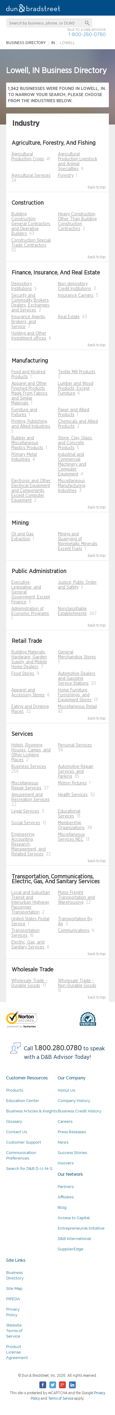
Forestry (66, 175)
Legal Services (25, 811)
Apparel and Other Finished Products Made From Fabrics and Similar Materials (29, 393)
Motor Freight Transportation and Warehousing (76, 898)
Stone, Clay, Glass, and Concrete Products (75, 443)
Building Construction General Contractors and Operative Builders (30, 224)
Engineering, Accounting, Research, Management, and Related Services (28, 844)
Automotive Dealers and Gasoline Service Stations (76, 679)
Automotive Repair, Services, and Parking (76, 772)
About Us (66, 1090)
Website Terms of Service (14, 1331)
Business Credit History (79, 1111)
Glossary (14, 1121)
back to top (97, 187)
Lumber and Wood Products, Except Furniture (75, 389)
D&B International (74, 1238)
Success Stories (72, 1152)
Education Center (22, 1100)
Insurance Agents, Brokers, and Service (28, 322)
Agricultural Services (31, 175)
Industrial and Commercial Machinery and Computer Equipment (72, 464)
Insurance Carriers (76, 295)
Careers (65, 1121)
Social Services (25, 823)
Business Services (28, 767)
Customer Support (23, 1142)
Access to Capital (74, 1218)
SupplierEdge (70, 1249)
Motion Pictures (72, 783)
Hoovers (66, 1163)
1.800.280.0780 (58, 1048)
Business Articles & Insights (31, 1111)
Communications (74, 931)
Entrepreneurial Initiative (81, 1228)
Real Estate (69, 317)
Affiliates (66, 1197)
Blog (62, 1207)
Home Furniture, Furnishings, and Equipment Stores (75, 695)
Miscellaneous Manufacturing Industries (71, 486)
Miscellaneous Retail (77, 707)
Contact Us (16, 1132)
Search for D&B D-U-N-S (29, 1168)
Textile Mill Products (76, 372)
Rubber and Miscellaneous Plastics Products (27, 443)
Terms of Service (60, 1398)
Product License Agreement (17, 1352)
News (63, 1142)
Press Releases (72, 1132)
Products (14, 1090)
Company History (74, 1100)
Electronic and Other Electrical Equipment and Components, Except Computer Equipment (31, 491)
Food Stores (22, 674)
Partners (66, 1186)
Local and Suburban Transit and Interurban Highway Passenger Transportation (30, 902)
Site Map (14, 1288)
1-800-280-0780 (87, 34)
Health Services (73, 795)
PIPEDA (13, 1299)
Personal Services (75, 745)
